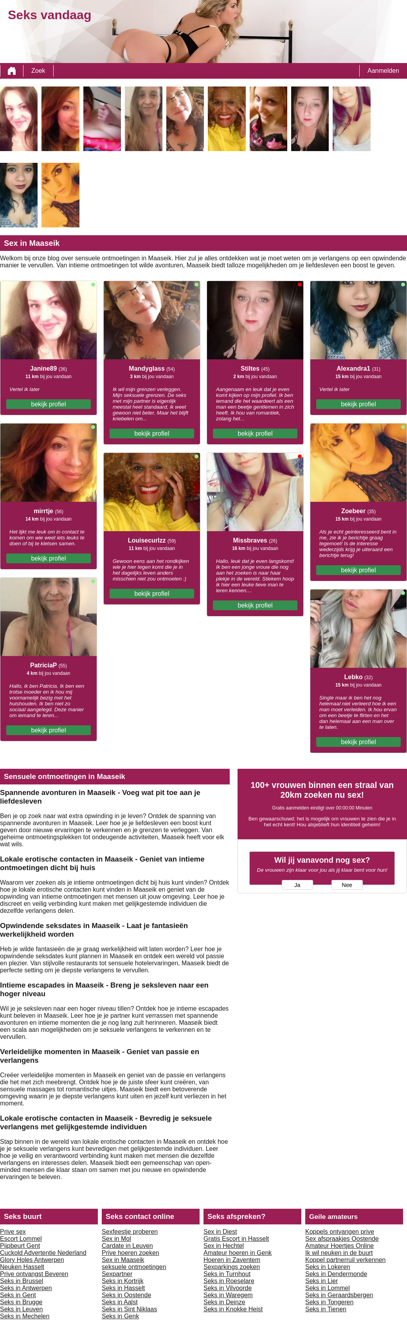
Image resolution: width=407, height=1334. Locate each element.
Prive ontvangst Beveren (34, 1274)
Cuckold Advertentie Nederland (43, 1252)
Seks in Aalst (120, 1302)
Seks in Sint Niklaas (129, 1309)
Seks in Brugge (21, 1302)
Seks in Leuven (21, 1309)
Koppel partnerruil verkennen (345, 1259)
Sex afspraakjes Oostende (342, 1238)
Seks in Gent (18, 1295)
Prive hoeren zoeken (130, 1252)
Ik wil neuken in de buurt (339, 1252)
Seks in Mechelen (24, 1316)
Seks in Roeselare (229, 1281)
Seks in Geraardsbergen (339, 1295)
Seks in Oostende (126, 1295)
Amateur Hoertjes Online (339, 1245)
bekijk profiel (48, 404)
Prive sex (13, 1231)
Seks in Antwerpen (26, 1288)
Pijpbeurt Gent (20, 1245)
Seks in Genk (120, 1316)
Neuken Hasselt (22, 1267)
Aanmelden (383, 70)
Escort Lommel (21, 1238)
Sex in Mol (116, 1238)
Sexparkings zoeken (232, 1267)
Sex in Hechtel (224, 1245)
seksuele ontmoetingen (134, 1267)
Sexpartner (117, 1274)
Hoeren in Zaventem (232, 1259)
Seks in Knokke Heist (233, 1309)
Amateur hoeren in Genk (238, 1252)
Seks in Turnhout (227, 1274)
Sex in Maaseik (123, 1259)
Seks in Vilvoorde (228, 1288)
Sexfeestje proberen (130, 1231)
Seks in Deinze (224, 1302)
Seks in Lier (321, 1281)
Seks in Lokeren (327, 1267)
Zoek (38, 70)
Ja (297, 885)
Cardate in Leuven (127, 1245)
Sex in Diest (220, 1231)
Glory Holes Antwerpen (32, 1259)
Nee (347, 885)
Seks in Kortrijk (123, 1281)
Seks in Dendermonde (336, 1274)
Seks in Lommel (327, 1288)
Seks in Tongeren (329, 1302)
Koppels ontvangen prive (339, 1231)
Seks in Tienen (325, 1309)
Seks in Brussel (21, 1281)
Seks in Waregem (228, 1295)
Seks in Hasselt (123, 1288)
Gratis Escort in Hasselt (236, 1238)
